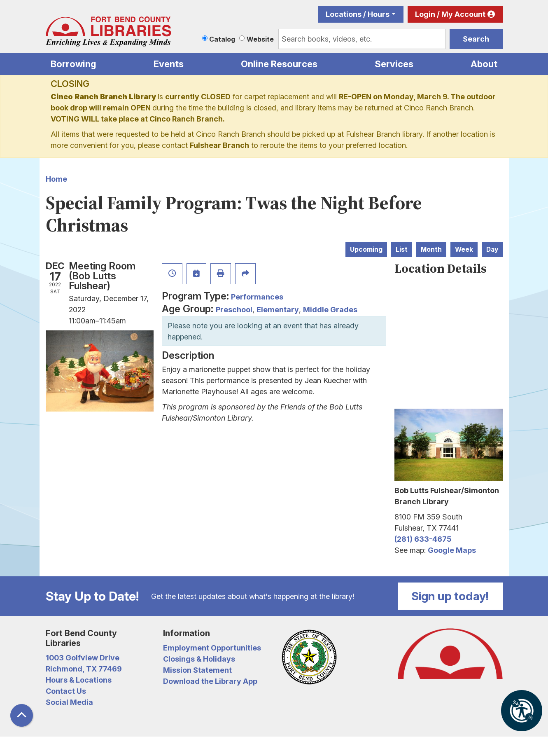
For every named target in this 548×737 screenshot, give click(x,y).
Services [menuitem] (394, 63)
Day (492, 249)
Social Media (69, 702)
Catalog (222, 39)
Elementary (278, 309)
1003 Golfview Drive (82, 657)
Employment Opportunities (212, 647)
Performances (257, 296)
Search (476, 39)
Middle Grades (330, 309)
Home (56, 179)
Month (431, 249)
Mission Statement (197, 670)
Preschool (234, 309)
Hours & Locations (79, 680)
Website (260, 39)
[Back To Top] (21, 715)
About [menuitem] (484, 63)
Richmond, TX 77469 (84, 668)
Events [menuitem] (169, 63)
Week (464, 249)
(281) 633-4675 (422, 539)
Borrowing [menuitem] (73, 63)
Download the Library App (210, 681)
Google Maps (452, 550)
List (402, 249)
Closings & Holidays (199, 659)
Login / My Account (450, 14)
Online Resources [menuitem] (279, 63)
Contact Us (66, 691)
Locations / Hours (357, 14)
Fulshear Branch (219, 145)
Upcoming (366, 249)
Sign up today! (450, 596)
